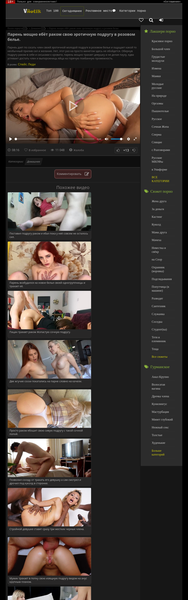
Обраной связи (153, 593)
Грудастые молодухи (158, 51)
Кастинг (156, 195)
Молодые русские (162, 75)
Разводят (157, 269)
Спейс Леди (26, 58)
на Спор (156, 232)
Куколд (156, 202)
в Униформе (159, 149)
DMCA (73, 590)
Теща (155, 313)
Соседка (156, 291)
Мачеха (156, 217)
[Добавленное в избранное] (149, 11)
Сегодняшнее (66, 11)
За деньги (157, 187)
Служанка (157, 283)
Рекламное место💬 (95, 11)
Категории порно (126, 11)
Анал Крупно (159, 340)
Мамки (156, 67)
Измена (156, 60)
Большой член (160, 42)
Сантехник (158, 276)
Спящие (156, 127)
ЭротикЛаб (15, 590)
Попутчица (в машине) (160, 260)
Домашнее (34, 155)
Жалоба (78, 144)
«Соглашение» (172, 1)
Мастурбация (159, 370)
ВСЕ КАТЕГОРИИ (160, 158)
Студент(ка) (158, 298)
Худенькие (158, 400)
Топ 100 (46, 11)
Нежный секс (159, 385)
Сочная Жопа (159, 112)
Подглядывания (161, 250)
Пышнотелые (159, 97)
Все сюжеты (159, 320)
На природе (158, 82)
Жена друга (158, 180)
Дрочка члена (159, 355)
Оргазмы (157, 90)
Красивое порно (161, 34)
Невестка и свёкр (162, 224)
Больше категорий (162, 407)
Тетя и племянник (162, 306)
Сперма (156, 119)
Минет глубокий (161, 377)
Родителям (153, 590)
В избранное (38, 144)
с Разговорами (160, 134)
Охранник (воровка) (157, 241)
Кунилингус (159, 362)
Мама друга (158, 209)
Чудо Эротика (25, 11)
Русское (156, 104)
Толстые (156, 392)
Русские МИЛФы (162, 142)
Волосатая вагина (162, 348)
